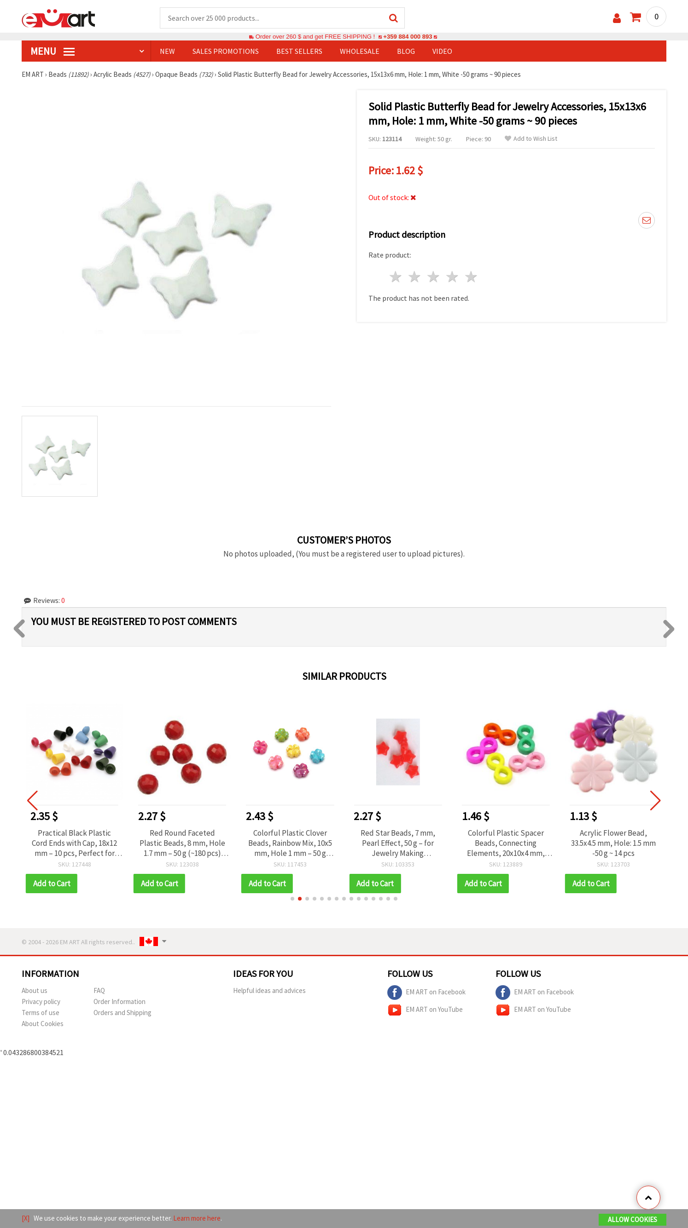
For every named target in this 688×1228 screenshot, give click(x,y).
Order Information (119, 1001)
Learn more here (197, 1218)
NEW (167, 51)
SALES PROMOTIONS (225, 51)
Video (442, 51)
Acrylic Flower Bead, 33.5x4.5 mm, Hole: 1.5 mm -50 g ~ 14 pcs (613, 843)
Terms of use (40, 1012)
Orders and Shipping (122, 1012)
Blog (406, 51)
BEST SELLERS (299, 51)
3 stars (434, 276)
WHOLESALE (359, 51)
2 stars (415, 276)
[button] (292, 899)
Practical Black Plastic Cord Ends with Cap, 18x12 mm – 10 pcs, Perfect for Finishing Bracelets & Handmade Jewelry (74, 843)
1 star (396, 276)
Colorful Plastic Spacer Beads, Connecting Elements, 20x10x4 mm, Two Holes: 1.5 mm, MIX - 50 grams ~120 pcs (506, 843)
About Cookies (43, 1023)
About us (34, 990)
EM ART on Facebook (426, 992)
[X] (25, 1218)
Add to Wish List (531, 138)
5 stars (471, 276)
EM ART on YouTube (425, 1010)
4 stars (452, 276)
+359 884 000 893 (407, 36)
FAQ (99, 990)
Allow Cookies (632, 1219)
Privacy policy (41, 1001)
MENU (52, 51)
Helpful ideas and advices (269, 990)
